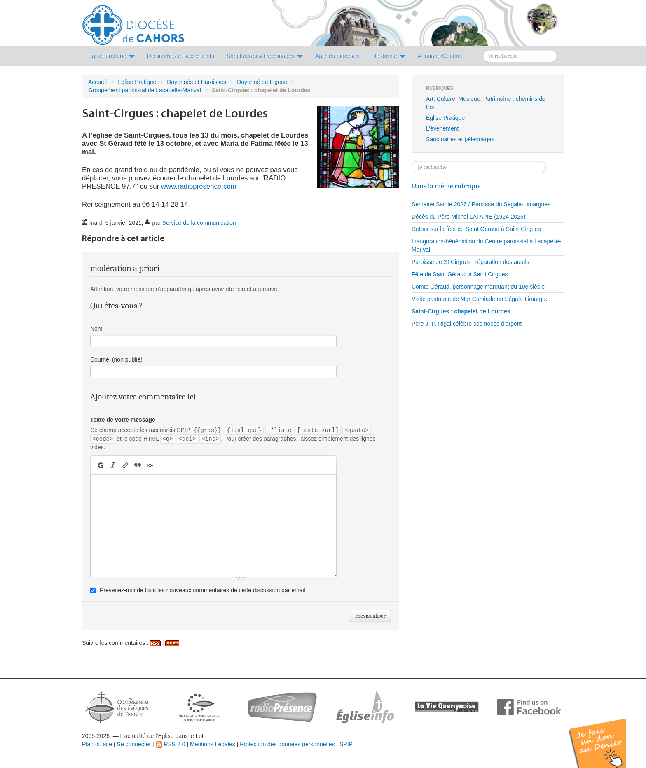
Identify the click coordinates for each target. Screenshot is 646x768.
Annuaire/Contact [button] (440, 56)
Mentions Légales (212, 744)
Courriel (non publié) (116, 359)
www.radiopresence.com (198, 186)
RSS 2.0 (170, 744)
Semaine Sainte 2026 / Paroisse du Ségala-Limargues (481, 204)
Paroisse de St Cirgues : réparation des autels (470, 262)
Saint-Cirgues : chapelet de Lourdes (461, 311)
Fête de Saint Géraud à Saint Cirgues (460, 274)
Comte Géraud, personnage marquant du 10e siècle (478, 286)
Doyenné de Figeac (262, 82)
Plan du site (97, 744)
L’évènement (442, 128)
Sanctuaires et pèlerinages (460, 139)
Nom (96, 328)
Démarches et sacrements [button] (180, 56)
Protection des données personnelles (287, 744)
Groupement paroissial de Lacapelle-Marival (144, 90)
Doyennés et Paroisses (196, 82)
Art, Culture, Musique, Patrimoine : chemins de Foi (485, 103)
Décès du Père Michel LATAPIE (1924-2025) (469, 216)
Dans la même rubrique (446, 186)
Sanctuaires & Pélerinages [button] (265, 56)
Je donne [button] (389, 56)
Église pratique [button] (111, 56)
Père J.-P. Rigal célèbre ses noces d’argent (467, 323)
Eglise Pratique (136, 82)
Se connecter (134, 744)
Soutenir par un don (605, 737)
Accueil (97, 82)
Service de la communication (199, 222)
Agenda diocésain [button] (338, 56)
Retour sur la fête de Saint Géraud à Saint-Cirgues (476, 229)
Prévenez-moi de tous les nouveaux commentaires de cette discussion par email (202, 590)
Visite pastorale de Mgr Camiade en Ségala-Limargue (480, 299)
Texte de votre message (122, 419)
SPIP (346, 744)
